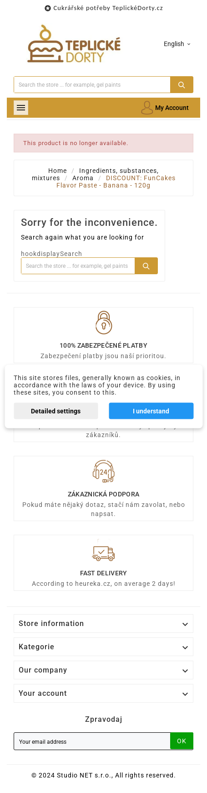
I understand (151, 411)
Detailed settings (56, 411)
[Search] (92, 85)
